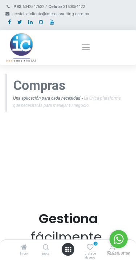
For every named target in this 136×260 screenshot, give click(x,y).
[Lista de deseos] (90, 248)
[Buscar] (45, 248)
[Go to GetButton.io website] (118, 253)
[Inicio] (24, 248)
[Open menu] (68, 249)
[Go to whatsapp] (119, 239)
